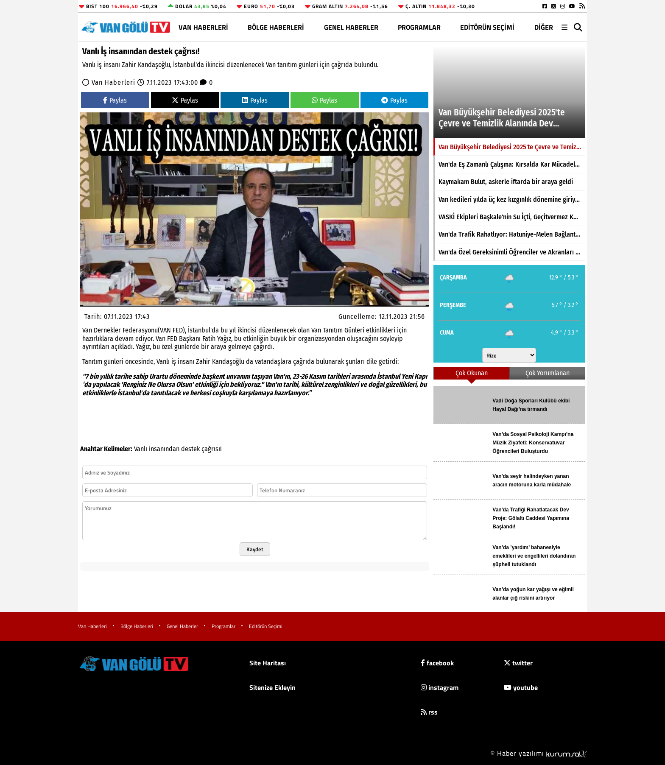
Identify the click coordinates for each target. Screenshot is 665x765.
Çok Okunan (471, 373)
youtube (521, 687)
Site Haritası (267, 663)
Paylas (115, 100)
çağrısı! (211, 449)
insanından (164, 449)
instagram (439, 687)
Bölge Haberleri (276, 27)
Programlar (419, 27)
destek (190, 449)
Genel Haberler (351, 27)
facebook (437, 663)
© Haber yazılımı (538, 753)
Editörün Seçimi (487, 27)
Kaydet (254, 549)
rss (429, 712)
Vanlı (140, 449)
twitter (518, 663)
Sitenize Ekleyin (272, 687)
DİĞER (543, 27)
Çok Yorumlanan (547, 373)
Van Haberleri (203, 27)
